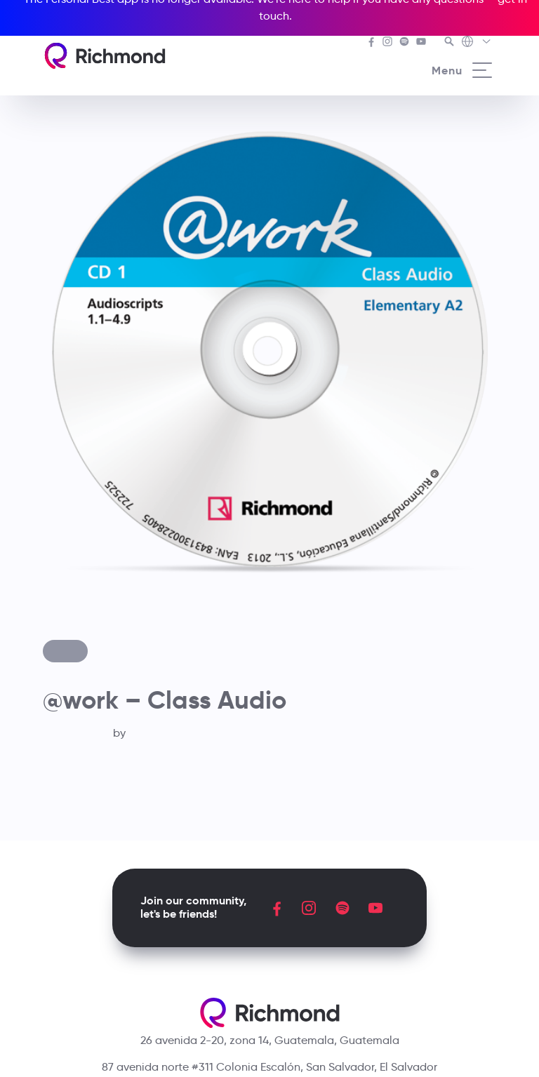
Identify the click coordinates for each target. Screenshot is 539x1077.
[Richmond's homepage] (104, 56)
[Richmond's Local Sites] (477, 43)
